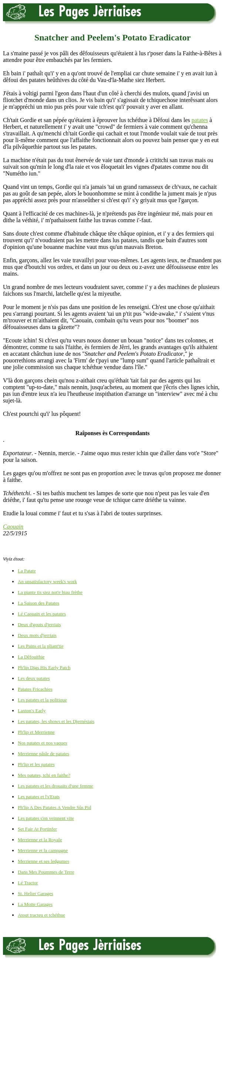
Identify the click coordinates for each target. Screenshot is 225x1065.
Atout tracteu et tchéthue (41, 915)
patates (200, 120)
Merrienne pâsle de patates (43, 753)
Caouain (13, 526)
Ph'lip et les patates (36, 764)
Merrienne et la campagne (43, 850)
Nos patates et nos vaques (42, 743)
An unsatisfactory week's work (47, 581)
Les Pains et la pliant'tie (41, 646)
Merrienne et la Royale (40, 839)
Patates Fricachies (35, 689)
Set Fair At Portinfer (37, 829)
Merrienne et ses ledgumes (43, 861)
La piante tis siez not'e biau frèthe (50, 592)
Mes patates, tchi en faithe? (44, 775)
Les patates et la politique (42, 700)
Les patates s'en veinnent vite (46, 818)
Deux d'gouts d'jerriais (39, 624)
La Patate (27, 570)
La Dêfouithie (31, 657)
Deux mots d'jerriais (37, 635)
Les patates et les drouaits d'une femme (55, 786)
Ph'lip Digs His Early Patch (44, 667)
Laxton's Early (32, 710)
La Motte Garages (35, 904)
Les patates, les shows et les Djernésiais (56, 721)
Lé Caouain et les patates (42, 614)
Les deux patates (34, 678)
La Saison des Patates (38, 603)
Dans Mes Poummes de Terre (46, 872)
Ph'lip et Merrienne (36, 732)
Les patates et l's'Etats (39, 796)
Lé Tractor (28, 882)
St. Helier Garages (35, 893)
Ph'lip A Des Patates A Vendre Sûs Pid (54, 807)
